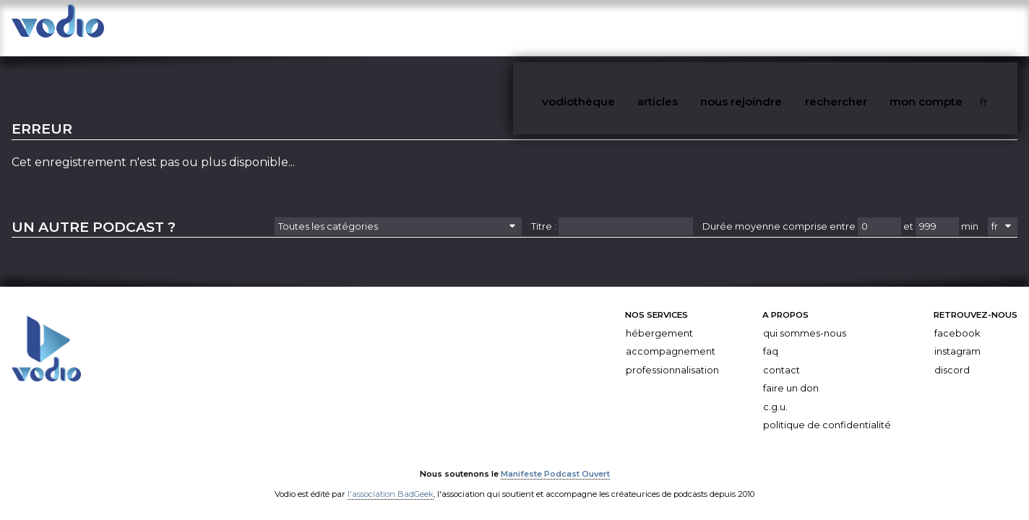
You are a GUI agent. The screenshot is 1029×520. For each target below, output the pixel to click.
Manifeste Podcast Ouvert (555, 460)
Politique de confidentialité (827, 412)
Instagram (957, 337)
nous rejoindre (793, 27)
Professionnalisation (672, 356)
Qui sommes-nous (804, 319)
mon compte (956, 27)
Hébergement (659, 319)
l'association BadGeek (391, 480)
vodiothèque (651, 27)
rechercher (877, 27)
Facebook (957, 319)
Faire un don (791, 374)
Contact (781, 356)
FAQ (770, 337)
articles (720, 27)
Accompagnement (670, 337)
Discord (952, 356)
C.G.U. (775, 393)
